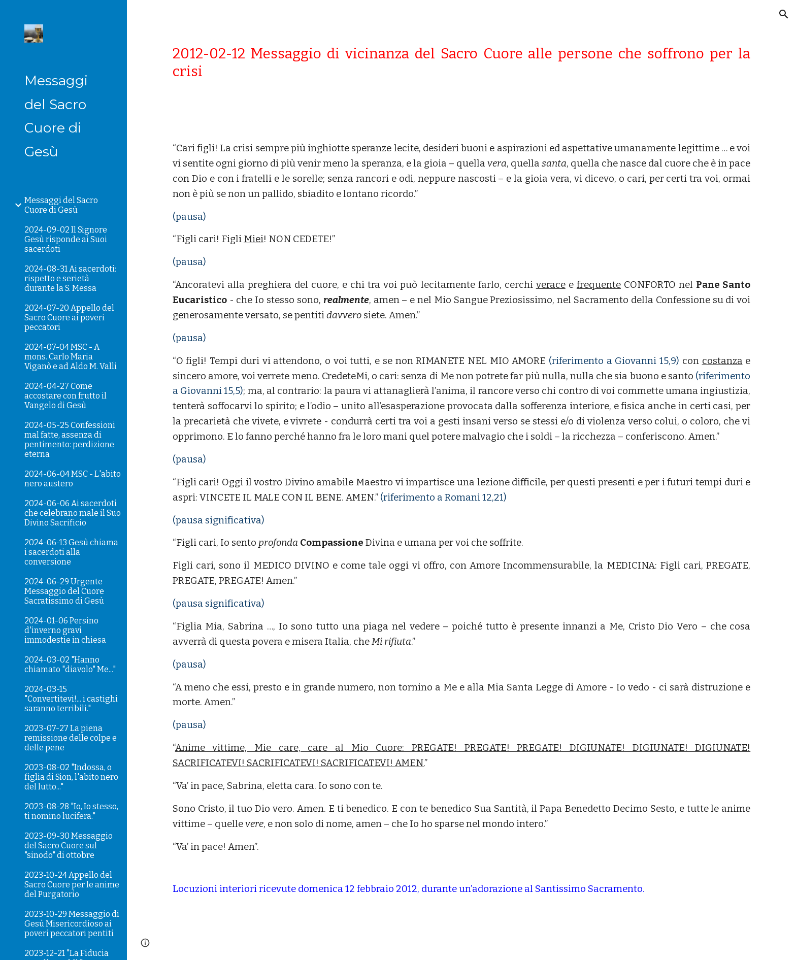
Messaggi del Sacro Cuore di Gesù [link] (61, 205)
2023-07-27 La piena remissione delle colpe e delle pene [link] (70, 737)
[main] (461, 62)
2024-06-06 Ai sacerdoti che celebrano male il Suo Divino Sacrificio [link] (72, 513)
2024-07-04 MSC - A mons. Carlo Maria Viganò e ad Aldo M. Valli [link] (70, 356)
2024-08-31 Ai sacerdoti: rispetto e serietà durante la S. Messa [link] (70, 278)
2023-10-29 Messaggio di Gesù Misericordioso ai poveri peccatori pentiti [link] (71, 923)
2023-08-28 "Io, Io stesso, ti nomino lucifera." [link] (71, 811)
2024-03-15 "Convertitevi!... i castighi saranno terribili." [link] (71, 698)
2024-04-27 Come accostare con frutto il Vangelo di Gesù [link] (65, 395)
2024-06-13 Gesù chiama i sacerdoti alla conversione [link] (71, 552)
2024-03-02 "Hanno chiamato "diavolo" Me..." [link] (70, 664)
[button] (784, 14)
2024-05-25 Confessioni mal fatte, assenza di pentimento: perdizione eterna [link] (69, 439)
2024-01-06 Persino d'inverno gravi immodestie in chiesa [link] (65, 630)
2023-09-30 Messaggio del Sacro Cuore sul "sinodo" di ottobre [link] (68, 845)
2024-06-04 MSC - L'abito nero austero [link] (72, 478)
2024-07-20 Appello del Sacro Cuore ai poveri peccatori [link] (69, 317)
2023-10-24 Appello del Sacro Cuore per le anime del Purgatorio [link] (71, 884)
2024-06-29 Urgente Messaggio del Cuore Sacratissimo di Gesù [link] (64, 591)
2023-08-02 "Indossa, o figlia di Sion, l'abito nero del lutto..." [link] (71, 777)
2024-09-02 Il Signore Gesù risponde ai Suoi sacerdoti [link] (65, 239)
